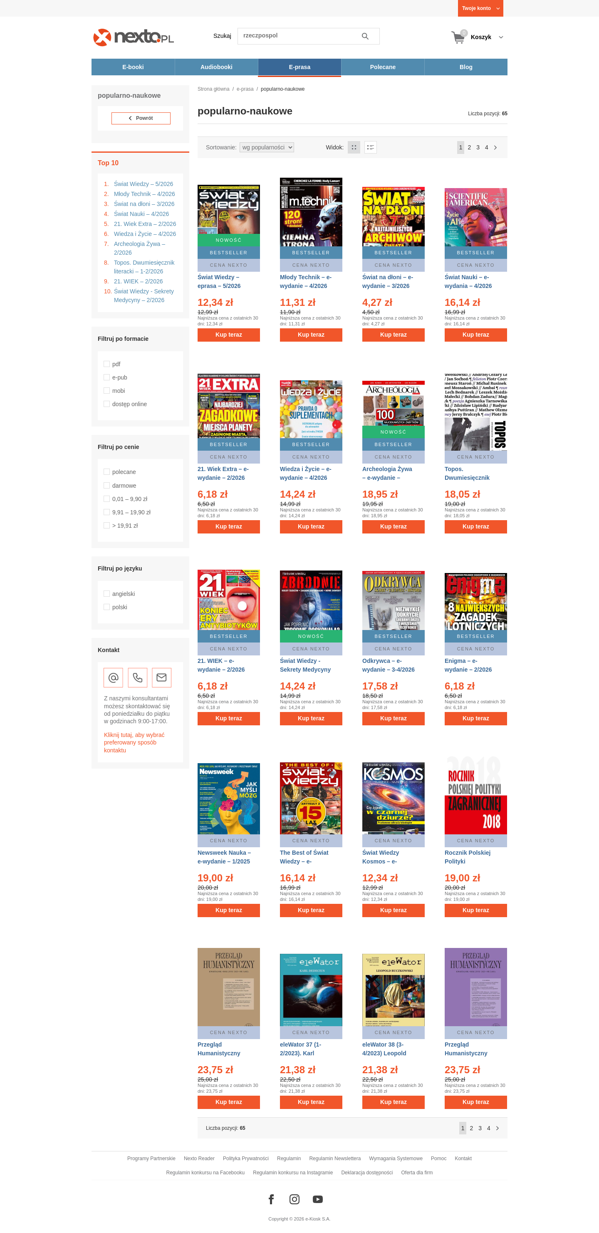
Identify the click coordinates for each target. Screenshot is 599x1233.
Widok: (335, 147)
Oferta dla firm (417, 1173)
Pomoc (438, 1158)
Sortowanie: (221, 147)
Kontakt (463, 1158)
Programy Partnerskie (151, 1158)
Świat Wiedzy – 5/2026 (143, 184)
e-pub (119, 377)
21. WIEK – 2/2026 (138, 281)
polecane (124, 472)
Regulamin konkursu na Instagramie (293, 1173)
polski (119, 607)
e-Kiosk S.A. (318, 1218)
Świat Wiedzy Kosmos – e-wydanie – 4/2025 (386, 861)
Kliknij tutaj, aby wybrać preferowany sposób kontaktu (134, 742)
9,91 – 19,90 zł (131, 512)
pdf (116, 364)
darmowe (124, 485)
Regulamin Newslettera (335, 1158)
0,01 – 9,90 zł (129, 499)
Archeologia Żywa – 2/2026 (139, 248)
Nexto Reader (199, 1158)
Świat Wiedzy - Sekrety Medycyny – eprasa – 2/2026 (305, 669)
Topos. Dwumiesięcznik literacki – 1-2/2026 (144, 267)
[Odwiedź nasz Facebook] (271, 1199)
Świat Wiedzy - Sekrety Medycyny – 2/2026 (144, 295)
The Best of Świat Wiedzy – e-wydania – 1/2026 (304, 861)
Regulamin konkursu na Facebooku (205, 1173)
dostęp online (129, 404)
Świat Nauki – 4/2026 (141, 214)
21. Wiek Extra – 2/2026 (145, 224)
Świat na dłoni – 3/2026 (144, 204)
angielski (123, 593)
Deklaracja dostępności (367, 1173)
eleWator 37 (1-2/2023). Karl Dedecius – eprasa (305, 1053)
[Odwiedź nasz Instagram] (294, 1199)
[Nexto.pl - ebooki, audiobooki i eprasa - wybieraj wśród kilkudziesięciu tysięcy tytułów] (134, 37)
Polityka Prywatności (246, 1158)
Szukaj (222, 35)
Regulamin (289, 1158)
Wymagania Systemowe (396, 1158)
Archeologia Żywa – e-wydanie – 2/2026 (387, 478)
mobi (118, 390)
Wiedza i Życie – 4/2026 (145, 234)
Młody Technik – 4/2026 (144, 194)
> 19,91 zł (125, 525)
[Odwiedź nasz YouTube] (317, 1199)
